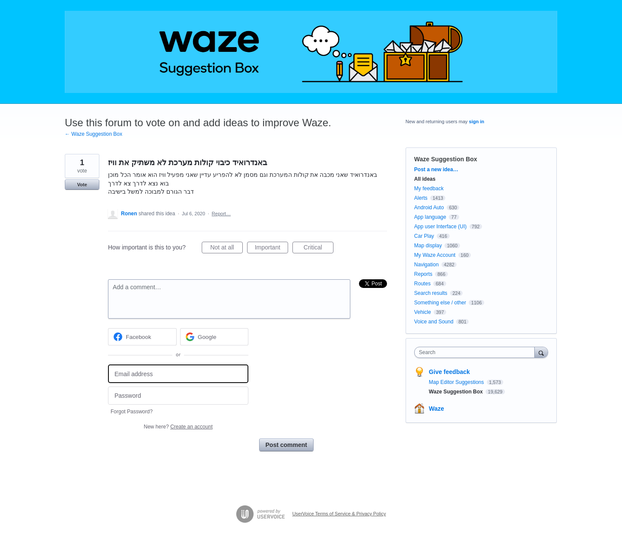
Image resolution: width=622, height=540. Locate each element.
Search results (430, 293)
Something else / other (440, 303)
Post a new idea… (436, 169)
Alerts (421, 198)
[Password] (178, 396)
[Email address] (178, 373)
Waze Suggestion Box (445, 159)
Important (271, 248)
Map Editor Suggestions (457, 382)
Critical (318, 248)
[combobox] (477, 352)
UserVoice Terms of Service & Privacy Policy (339, 513)
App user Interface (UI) (440, 227)
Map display (428, 246)
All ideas (424, 179)
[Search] (541, 352)
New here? (178, 427)
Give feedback (449, 371)
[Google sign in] (214, 336)
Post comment (286, 444)
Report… (221, 213)
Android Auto (429, 207)
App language (430, 217)
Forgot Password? (131, 412)
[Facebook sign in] (142, 336)
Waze (436, 408)
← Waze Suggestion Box (93, 134)
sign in (476, 121)
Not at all (226, 248)
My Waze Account (435, 255)
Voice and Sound (434, 322)
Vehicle (422, 312)
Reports (423, 274)
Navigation (426, 265)
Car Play (424, 236)
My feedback (429, 188)
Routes (422, 284)
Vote (82, 184)
